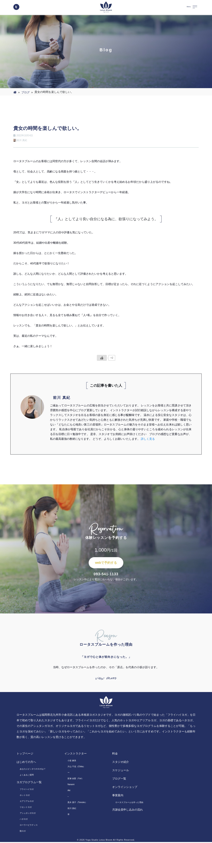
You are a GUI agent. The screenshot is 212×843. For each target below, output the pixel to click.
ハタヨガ (24, 820)
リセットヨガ (26, 808)
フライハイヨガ (27, 790)
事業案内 (117, 796)
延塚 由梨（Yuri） (75, 779)
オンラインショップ (124, 787)
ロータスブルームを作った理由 (129, 803)
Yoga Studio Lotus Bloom (98, 841)
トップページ (25, 754)
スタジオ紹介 (120, 762)
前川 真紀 (72, 809)
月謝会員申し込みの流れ (127, 810)
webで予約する (106, 562)
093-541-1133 (106, 574)
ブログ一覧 (119, 779)
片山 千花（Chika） (76, 767)
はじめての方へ (26, 762)
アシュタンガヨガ (28, 814)
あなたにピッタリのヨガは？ (33, 770)
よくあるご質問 (27, 776)
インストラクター (75, 754)
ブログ (25, 92)
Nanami (71, 785)
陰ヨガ (23, 832)
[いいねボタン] (102, 358)
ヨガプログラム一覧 (29, 783)
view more (106, 678)
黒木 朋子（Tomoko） (77, 803)
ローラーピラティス (29, 826)
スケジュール (120, 771)
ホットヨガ (25, 796)
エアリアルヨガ (27, 802)
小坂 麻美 (72, 761)
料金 (115, 754)
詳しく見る (148, 438)
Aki (69, 791)
